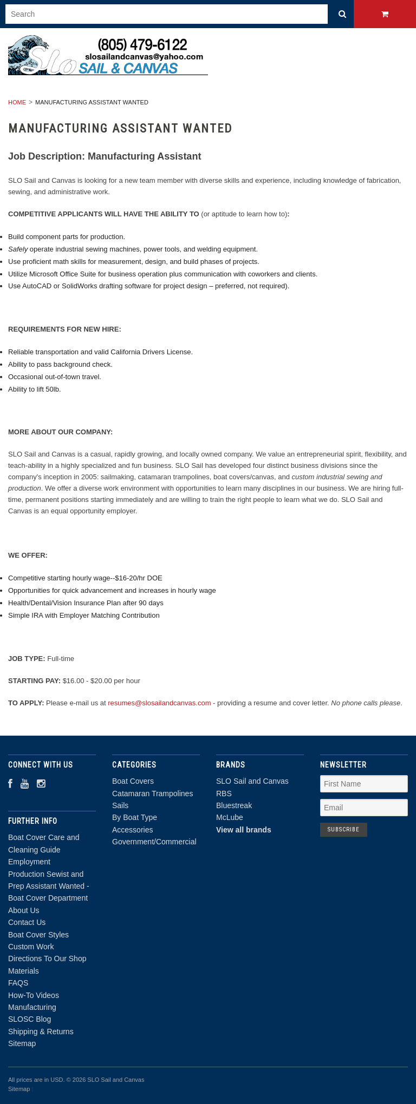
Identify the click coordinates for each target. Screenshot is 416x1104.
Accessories (132, 829)
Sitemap (22, 1043)
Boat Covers (133, 781)
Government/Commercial (154, 841)
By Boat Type (134, 817)
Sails (120, 805)
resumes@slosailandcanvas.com (159, 703)
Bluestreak (234, 805)
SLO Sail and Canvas (252, 781)
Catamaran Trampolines (152, 793)
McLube (229, 817)
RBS (224, 793)
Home (17, 102)
